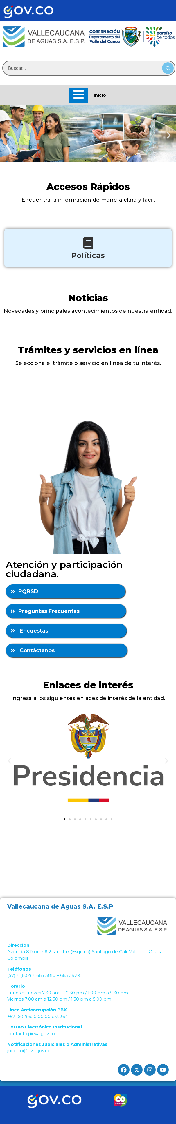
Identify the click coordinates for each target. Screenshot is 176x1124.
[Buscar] (168, 68)
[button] (7, 135)
